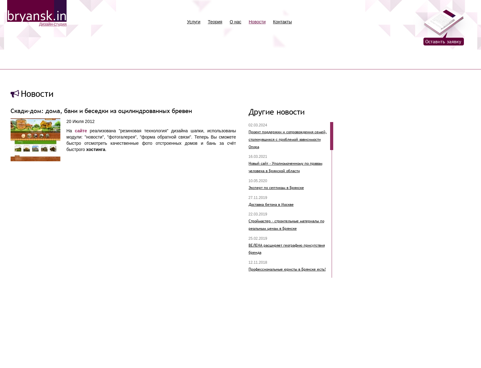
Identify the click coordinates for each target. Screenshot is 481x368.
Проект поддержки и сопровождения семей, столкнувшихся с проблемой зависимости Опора (288, 139)
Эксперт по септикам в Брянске (276, 188)
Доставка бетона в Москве (271, 204)
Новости (257, 21)
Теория (215, 21)
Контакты (282, 21)
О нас (235, 21)
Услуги (193, 21)
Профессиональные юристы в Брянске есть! (287, 269)
